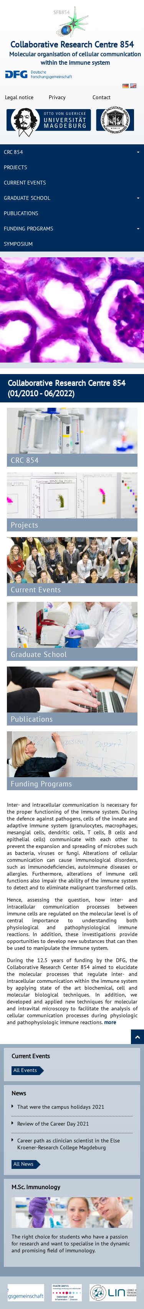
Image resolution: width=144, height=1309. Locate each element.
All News (23, 1163)
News (19, 1093)
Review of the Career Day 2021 (53, 1123)
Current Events (25, 182)
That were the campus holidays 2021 (60, 1106)
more (110, 1022)
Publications (21, 213)
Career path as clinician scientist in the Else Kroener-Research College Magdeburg (68, 1144)
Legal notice (19, 97)
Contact (102, 97)
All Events (25, 1070)
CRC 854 (13, 152)
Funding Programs (28, 228)
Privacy (57, 97)
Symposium (18, 243)
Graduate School (27, 197)
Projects (15, 167)
